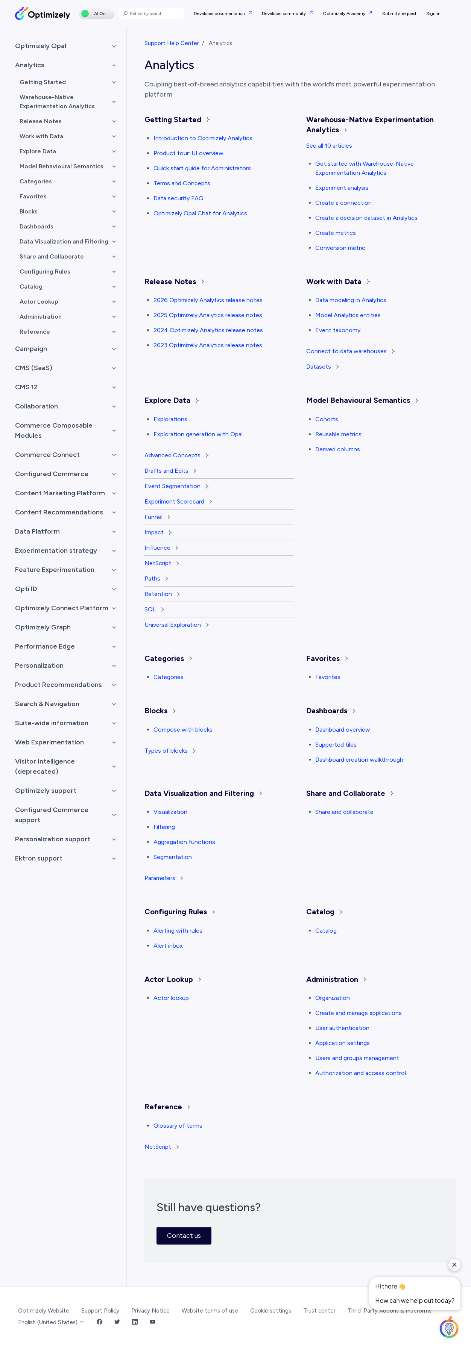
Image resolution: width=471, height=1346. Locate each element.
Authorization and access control (360, 1073)
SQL (154, 609)
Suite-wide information (51, 723)
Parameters (163, 878)
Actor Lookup (172, 979)
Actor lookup (171, 997)
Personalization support (52, 839)
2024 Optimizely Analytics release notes (208, 330)
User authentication (342, 1027)
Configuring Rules (179, 911)
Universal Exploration (176, 624)
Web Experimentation (49, 742)
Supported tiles (336, 744)
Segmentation (172, 857)
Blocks (160, 710)
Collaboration (36, 406)
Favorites (327, 658)
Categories (168, 658)
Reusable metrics (338, 434)
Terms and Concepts (181, 183)
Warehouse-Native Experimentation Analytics (57, 102)
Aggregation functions (184, 841)
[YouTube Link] (152, 1322)
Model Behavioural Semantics (362, 400)
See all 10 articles (329, 145)
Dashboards (331, 710)
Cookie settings (270, 1310)
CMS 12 (26, 387)
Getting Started (177, 119)
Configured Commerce (51, 474)
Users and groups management (357, 1058)
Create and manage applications (358, 1012)
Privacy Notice (150, 1310)
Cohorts (326, 419)
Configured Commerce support (51, 815)
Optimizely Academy (344, 13)
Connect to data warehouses (350, 351)
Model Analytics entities (348, 315)
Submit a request (399, 13)
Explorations (170, 419)
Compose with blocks (183, 729)
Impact (158, 532)
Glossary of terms (177, 1125)
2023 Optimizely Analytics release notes (207, 345)
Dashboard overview (342, 729)
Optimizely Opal (40, 46)
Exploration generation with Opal (198, 434)
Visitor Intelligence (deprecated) (45, 766)
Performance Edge (45, 646)
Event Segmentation (176, 486)
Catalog (324, 911)
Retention (162, 593)
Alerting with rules (177, 930)
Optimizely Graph (43, 627)
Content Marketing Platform (60, 493)
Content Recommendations (59, 512)
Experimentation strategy (56, 550)
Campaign (31, 349)
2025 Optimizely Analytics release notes (207, 315)
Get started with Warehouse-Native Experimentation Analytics (364, 168)
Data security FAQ (178, 198)
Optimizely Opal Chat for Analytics (200, 213)
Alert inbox (168, 945)
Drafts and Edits (170, 470)
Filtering (164, 826)
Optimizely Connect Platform (61, 608)
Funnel (157, 516)
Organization (332, 997)
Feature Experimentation (54, 570)
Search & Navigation (47, 704)
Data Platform (37, 531)
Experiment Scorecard (178, 501)
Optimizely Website (43, 1310)
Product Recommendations (58, 685)
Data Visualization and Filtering (203, 793)
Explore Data (171, 400)
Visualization (170, 811)
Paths (156, 578)
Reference (167, 1106)
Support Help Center (171, 43)
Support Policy (100, 1310)
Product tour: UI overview (188, 153)
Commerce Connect (47, 455)
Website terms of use (210, 1310)
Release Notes (174, 281)
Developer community (284, 13)
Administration (336, 979)
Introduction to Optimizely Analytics (202, 138)
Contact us (184, 1235)
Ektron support (38, 858)
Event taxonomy (337, 330)
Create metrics (335, 232)
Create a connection (343, 202)
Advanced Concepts (176, 455)
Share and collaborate (344, 811)
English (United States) (51, 1322)
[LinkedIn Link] (135, 1322)
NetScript (161, 563)
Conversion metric (340, 247)
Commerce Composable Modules (54, 430)
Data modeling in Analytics (350, 300)
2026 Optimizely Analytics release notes (208, 300)
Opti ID (26, 589)
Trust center (319, 1310)
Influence (161, 547)
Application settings (342, 1043)
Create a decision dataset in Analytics (366, 217)
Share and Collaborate (350, 793)
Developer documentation (220, 13)
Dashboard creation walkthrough (359, 759)
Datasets (322, 366)
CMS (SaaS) (33, 368)
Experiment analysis (341, 187)
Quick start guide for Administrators (202, 168)
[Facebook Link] (99, 1322)
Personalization (39, 665)
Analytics (29, 65)
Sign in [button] (433, 13)
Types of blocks (170, 750)
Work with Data (338, 281)
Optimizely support (45, 790)
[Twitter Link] (117, 1322)
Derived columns (337, 449)
